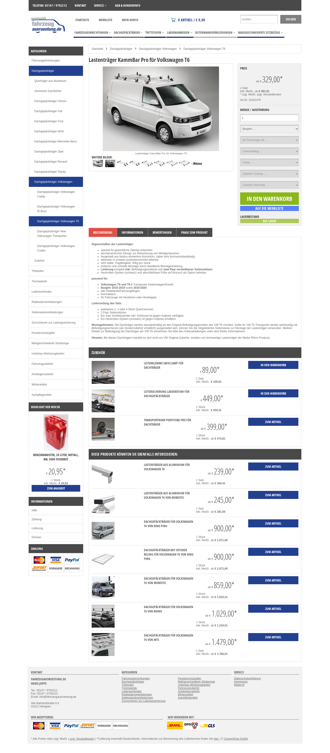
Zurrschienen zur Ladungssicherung (53, 322)
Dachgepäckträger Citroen (50, 101)
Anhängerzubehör (42, 374)
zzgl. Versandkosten (269, 94)
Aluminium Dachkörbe (47, 91)
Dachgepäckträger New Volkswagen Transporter (52, 234)
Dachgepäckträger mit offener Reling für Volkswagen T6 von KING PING (168, 554)
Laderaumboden (42, 291)
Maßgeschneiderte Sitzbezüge (50, 343)
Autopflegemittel (41, 394)
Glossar (36, 537)
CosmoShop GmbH (236, 738)
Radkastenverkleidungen (47, 302)
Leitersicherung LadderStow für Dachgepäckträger (166, 393)
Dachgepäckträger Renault (50, 161)
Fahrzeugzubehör (42, 363)
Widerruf (239, 685)
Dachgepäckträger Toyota (50, 171)
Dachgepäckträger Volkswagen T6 (204, 48)
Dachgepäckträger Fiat (48, 111)
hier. (216, 738)
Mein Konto (130, 20)
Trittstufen (38, 271)
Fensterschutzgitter (43, 333)
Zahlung (36, 519)
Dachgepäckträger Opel (48, 151)
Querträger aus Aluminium (50, 81)
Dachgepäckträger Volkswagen (158, 48)
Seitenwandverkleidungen (47, 312)
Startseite (82, 20)
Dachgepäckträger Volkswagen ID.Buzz (56, 209)
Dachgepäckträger (121, 48)
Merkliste (105, 20)
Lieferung (37, 528)
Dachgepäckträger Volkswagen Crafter (56, 248)
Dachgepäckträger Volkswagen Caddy (56, 194)
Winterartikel (39, 384)
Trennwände (39, 281)
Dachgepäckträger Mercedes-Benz (55, 141)
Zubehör (39, 260)
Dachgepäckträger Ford (48, 121)
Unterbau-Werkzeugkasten (48, 353)
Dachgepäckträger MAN (49, 131)
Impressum (241, 681)
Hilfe (34, 510)
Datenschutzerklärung (247, 678)
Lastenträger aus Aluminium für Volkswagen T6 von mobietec (167, 495)
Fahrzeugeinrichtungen (46, 60)
